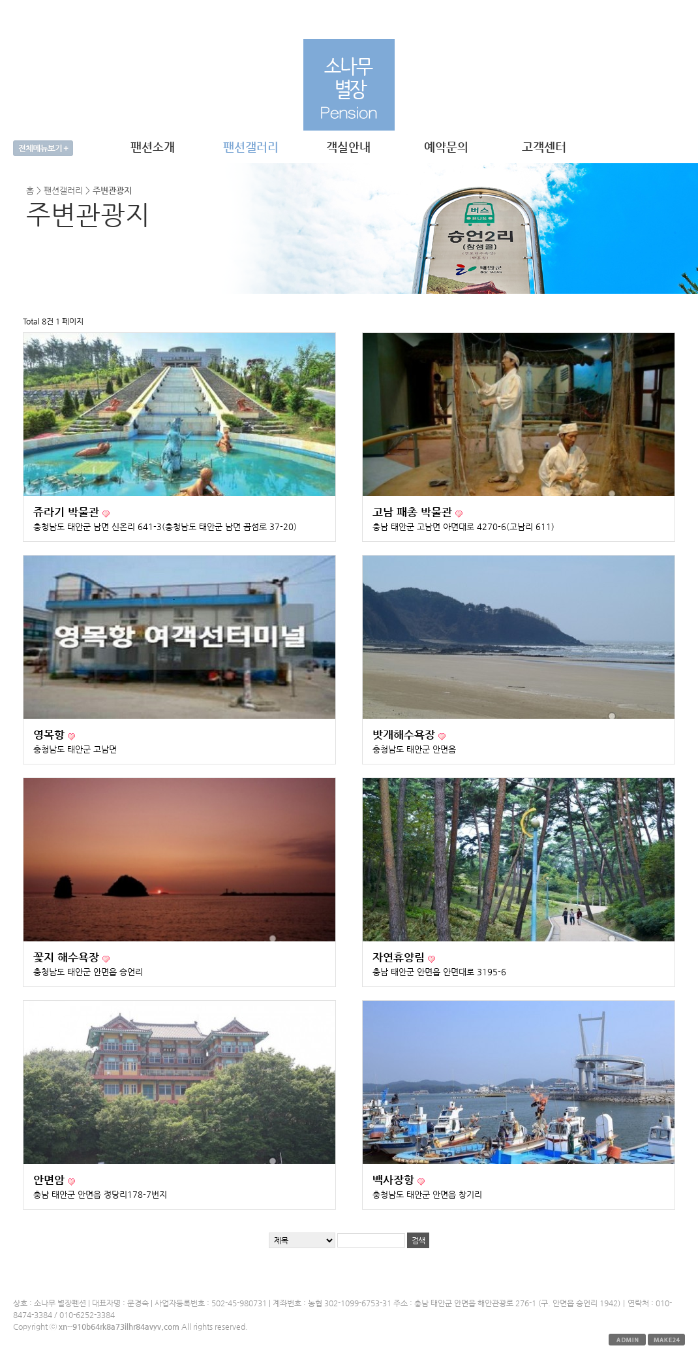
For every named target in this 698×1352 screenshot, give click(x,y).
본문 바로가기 (0, 0)
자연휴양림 (400, 957)
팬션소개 (152, 146)
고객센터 (544, 146)
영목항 (50, 735)
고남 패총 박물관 (413, 512)
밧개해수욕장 (405, 735)
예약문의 (446, 146)
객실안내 (348, 146)
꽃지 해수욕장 (67, 957)
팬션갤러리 (251, 146)
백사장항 (394, 1180)
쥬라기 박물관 (67, 512)
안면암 (50, 1180)
